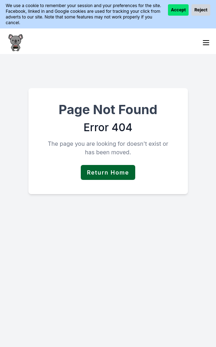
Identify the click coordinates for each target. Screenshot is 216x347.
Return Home (108, 172)
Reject (200, 9)
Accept (178, 9)
